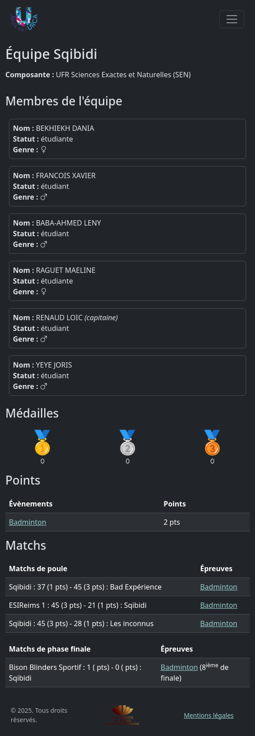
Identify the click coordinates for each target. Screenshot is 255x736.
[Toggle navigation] (231, 19)
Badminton (27, 522)
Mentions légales (209, 715)
